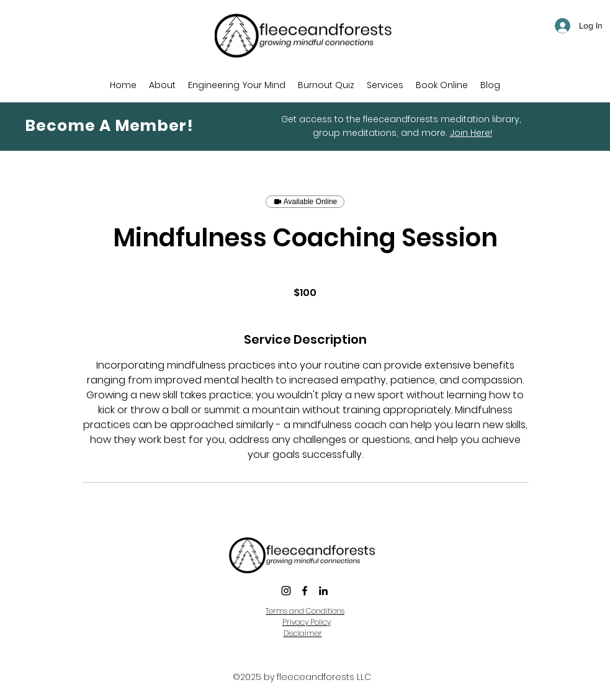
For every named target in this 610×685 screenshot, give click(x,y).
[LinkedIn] (323, 590)
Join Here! (471, 133)
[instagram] (286, 590)
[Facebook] (304, 590)
